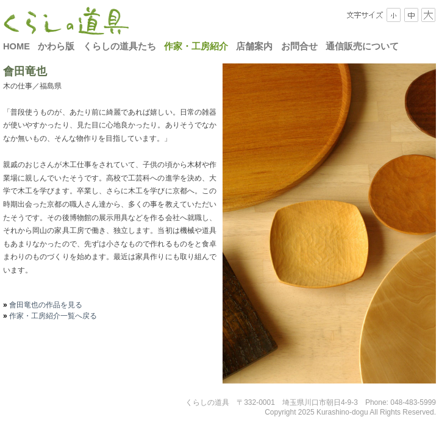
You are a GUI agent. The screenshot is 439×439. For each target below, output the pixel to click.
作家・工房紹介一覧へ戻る (52, 316)
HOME (16, 46)
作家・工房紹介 (196, 46)
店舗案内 (254, 46)
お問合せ (299, 46)
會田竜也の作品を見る (44, 305)
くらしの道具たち (119, 46)
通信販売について (362, 46)
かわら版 (56, 46)
